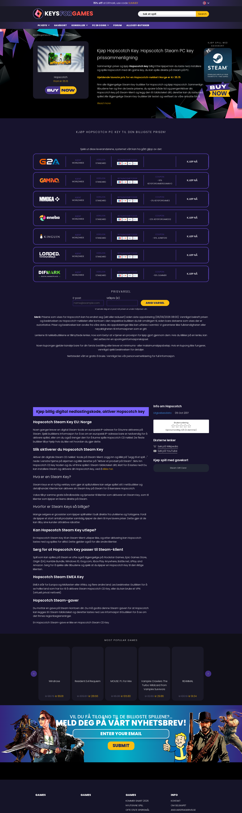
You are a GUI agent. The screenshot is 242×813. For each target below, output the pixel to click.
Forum (117, 25)
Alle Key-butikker (137, 25)
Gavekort (60, 25)
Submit (121, 713)
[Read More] (151, 103)
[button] (34, 641)
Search (202, 14)
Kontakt (175, 768)
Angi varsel (155, 303)
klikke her (108, 436)
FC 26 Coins (100, 25)
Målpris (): (113, 298)
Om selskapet (178, 772)
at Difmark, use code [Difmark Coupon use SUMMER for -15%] (115, 3)
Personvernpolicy (182, 786)
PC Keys (44, 25)
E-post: (77, 298)
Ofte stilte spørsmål (137, 777)
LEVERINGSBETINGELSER (183, 782)
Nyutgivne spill (134, 772)
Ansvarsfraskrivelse (183, 777)
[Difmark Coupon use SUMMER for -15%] (121, 365)
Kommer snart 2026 (137, 768)
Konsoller (79, 25)
